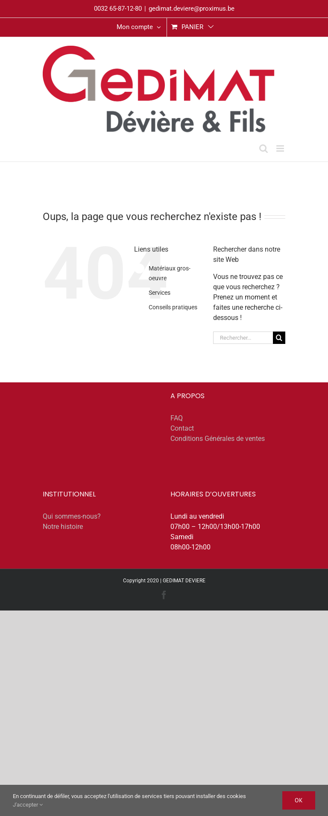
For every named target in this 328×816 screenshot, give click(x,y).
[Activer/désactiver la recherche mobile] (263, 148)
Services (159, 292)
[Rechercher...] (243, 338)
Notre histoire (63, 526)
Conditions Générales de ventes (217, 438)
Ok (299, 800)
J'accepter (28, 804)
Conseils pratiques (173, 307)
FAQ (176, 418)
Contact (182, 428)
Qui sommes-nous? (72, 516)
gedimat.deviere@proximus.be (191, 8)
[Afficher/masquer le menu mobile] (280, 148)
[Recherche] (279, 338)
